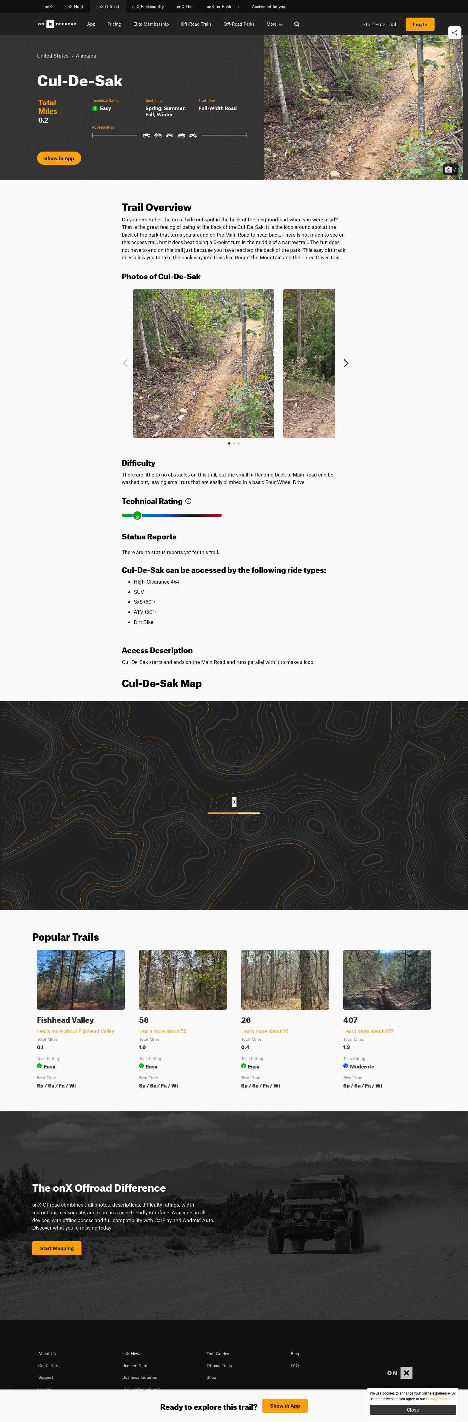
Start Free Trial (379, 24)
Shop (211, 1377)
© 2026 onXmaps (186, 1404)
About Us (47, 1353)
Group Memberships (141, 1389)
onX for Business (223, 6)
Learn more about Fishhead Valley (75, 1031)
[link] (188, 499)
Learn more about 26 (265, 1031)
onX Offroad (107, 6)
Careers (45, 1389)
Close (413, 1410)
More (275, 24)
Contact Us (48, 1365)
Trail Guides (218, 1353)
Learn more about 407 (368, 1031)
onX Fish (185, 6)
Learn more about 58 (163, 1031)
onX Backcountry (148, 6)
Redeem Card (134, 1365)
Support (45, 1377)
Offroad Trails (219, 1365)
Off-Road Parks (239, 24)
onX (48, 6)
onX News (131, 1353)
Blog (295, 1353)
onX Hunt (74, 6)
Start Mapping (57, 1248)
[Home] (57, 24)
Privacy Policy (151, 1404)
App (91, 24)
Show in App (59, 158)
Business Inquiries (139, 1377)
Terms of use (121, 1404)
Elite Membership (151, 24)
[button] (454, 50)
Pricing (114, 24)
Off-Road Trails (196, 24)
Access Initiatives (268, 6)
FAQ (295, 1365)
